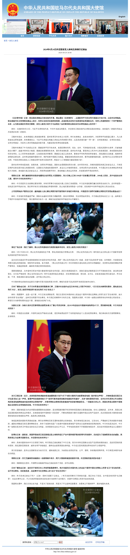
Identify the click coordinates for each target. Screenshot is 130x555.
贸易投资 (100, 36)
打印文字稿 (100, 542)
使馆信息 (36, 36)
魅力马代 (68, 36)
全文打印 (88, 542)
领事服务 (84, 36)
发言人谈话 (13, 41)
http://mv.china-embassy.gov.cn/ (65, 552)
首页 (22, 36)
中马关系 (52, 36)
